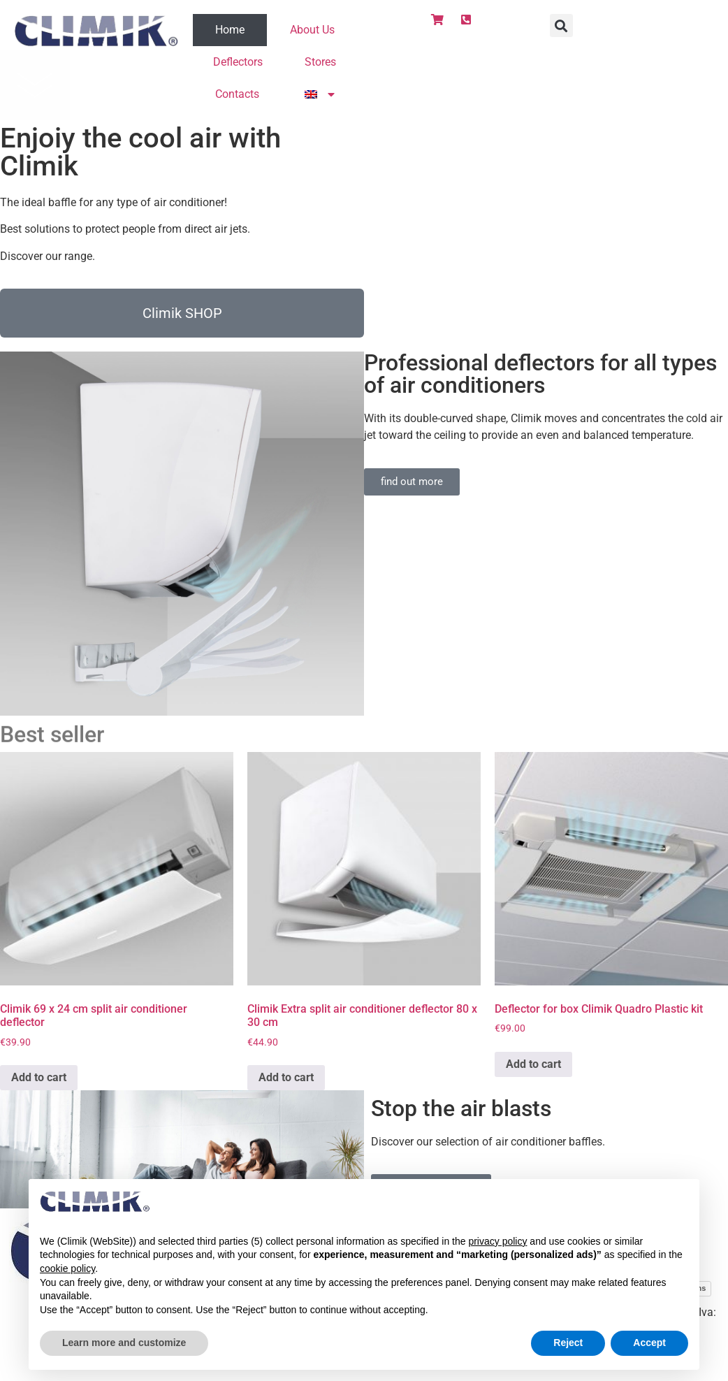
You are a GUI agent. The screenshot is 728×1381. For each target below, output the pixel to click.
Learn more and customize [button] (124, 1342)
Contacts (237, 94)
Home (230, 29)
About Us (312, 29)
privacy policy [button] (497, 1241)
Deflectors (238, 61)
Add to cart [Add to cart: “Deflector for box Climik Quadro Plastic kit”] (533, 1064)
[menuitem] (319, 94)
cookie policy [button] (67, 1268)
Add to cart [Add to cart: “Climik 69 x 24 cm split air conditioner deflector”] (38, 1077)
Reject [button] (568, 1342)
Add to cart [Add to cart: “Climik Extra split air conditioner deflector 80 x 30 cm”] (286, 1077)
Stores (320, 61)
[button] (561, 25)
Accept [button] (649, 1342)
